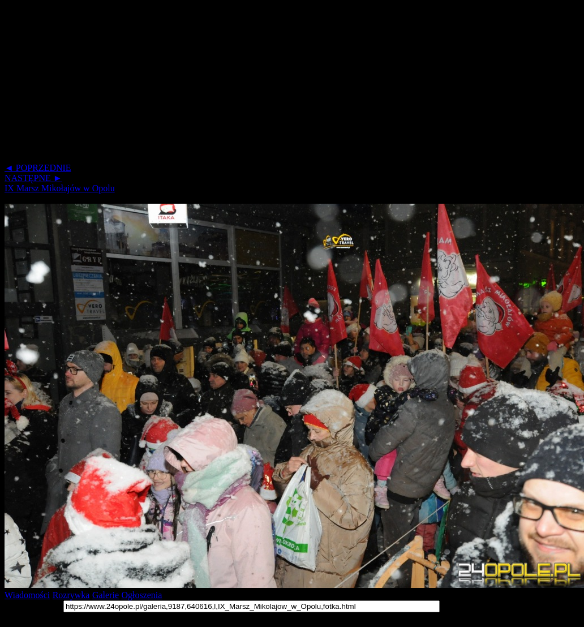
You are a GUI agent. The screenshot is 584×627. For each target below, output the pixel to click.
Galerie (105, 595)
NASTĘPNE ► (33, 178)
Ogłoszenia (141, 595)
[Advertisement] (217, 84)
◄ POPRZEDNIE (38, 168)
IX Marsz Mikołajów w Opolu (60, 188)
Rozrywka (71, 595)
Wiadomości (27, 595)
